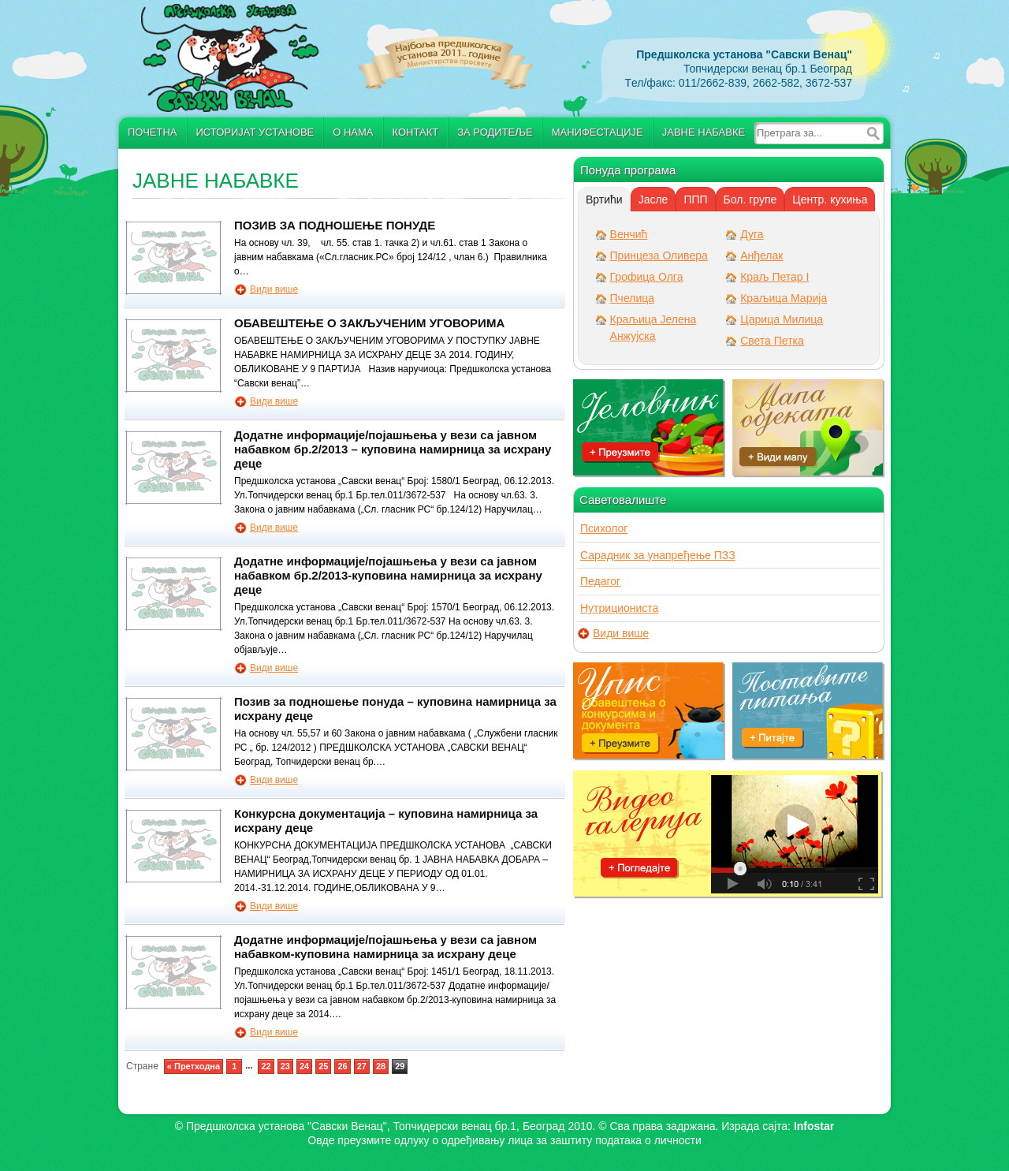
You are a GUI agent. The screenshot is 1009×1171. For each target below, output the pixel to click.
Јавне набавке (703, 132)
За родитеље (495, 132)
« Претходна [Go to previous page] (193, 1066)
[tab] (604, 199)
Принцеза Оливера (659, 255)
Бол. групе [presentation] (750, 199)
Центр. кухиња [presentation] (829, 199)
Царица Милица (781, 319)
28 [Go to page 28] (380, 1066)
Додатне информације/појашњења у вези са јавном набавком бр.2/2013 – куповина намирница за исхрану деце (392, 449)
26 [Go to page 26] (342, 1066)
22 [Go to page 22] (265, 1066)
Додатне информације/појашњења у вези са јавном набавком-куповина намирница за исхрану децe (385, 946)
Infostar (814, 1126)
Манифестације (597, 132)
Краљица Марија (783, 298)
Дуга (751, 234)
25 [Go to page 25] (323, 1066)
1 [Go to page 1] (234, 1066)
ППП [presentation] (695, 199)
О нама (353, 132)
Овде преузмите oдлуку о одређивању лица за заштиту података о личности (504, 1140)
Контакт (416, 132)
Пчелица (632, 298)
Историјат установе (255, 132)
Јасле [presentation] (653, 199)
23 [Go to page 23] (285, 1066)
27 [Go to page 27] (362, 1066)
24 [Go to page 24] (304, 1066)
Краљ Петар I (774, 276)
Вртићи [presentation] (604, 199)
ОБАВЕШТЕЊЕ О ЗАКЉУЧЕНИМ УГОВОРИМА (369, 323)
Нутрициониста (619, 608)
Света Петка (772, 340)
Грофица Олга (646, 276)
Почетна (152, 132)
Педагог (600, 581)
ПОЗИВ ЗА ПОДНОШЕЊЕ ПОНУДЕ (334, 225)
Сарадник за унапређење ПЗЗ (657, 555)
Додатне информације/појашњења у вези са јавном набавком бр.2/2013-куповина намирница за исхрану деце (388, 575)
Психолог (603, 528)
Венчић (629, 234)
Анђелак (761, 255)
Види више (274, 289)
